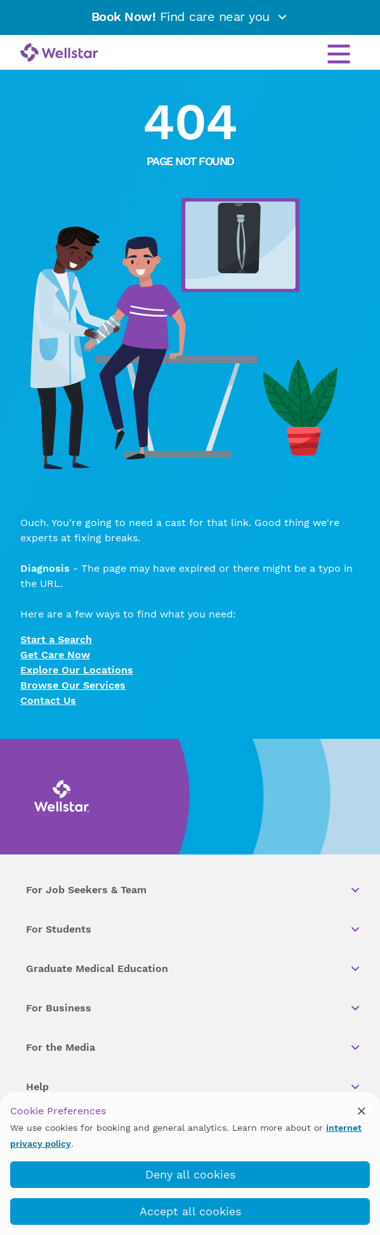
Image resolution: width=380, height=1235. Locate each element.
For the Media (194, 1047)
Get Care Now (55, 655)
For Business (194, 1008)
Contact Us (48, 700)
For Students (194, 929)
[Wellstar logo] (59, 53)
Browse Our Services (73, 685)
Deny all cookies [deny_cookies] (190, 1174)
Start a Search (56, 639)
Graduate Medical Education (194, 968)
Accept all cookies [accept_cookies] (190, 1211)
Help (194, 1087)
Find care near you (190, 16)
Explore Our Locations (76, 670)
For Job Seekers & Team (194, 890)
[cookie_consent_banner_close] (361, 1110)
